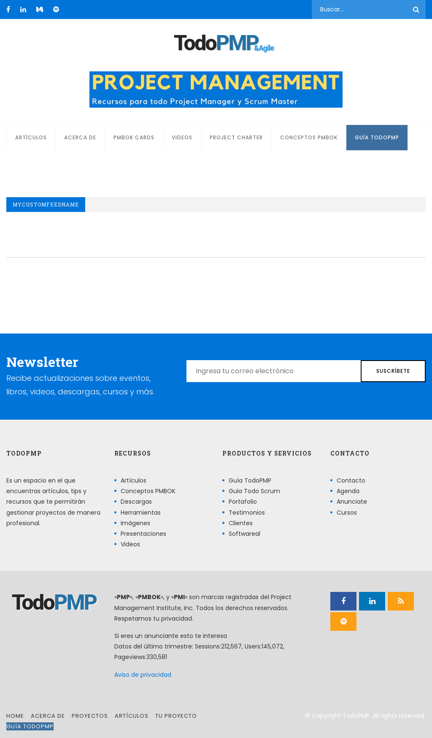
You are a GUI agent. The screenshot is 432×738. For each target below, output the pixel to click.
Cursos (347, 512)
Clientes (241, 523)
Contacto (351, 480)
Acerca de (80, 137)
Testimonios (247, 512)
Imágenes (135, 523)
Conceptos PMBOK (309, 137)
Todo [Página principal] (216, 43)
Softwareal (244, 533)
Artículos (31, 137)
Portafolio (243, 501)
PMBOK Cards (133, 137)
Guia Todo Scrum (254, 491)
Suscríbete (393, 370)
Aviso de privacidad (142, 674)
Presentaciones (143, 533)
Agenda (348, 491)
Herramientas (141, 512)
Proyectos (90, 716)
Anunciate (352, 501)
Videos (182, 137)
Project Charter (236, 137)
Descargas (136, 501)
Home (15, 716)
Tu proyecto (176, 716)
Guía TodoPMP (377, 137)
